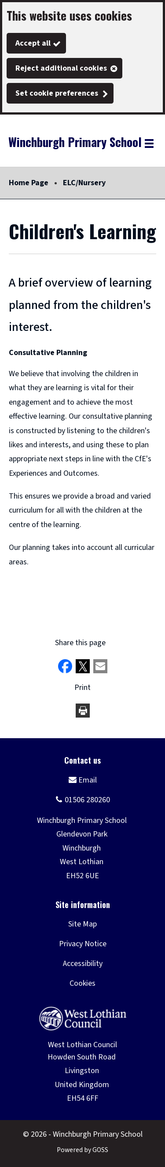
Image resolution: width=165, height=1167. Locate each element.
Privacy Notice (82, 943)
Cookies (82, 983)
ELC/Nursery (84, 182)
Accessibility (83, 963)
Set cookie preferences (56, 93)
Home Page (28, 182)
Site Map (82, 924)
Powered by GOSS (82, 1150)
